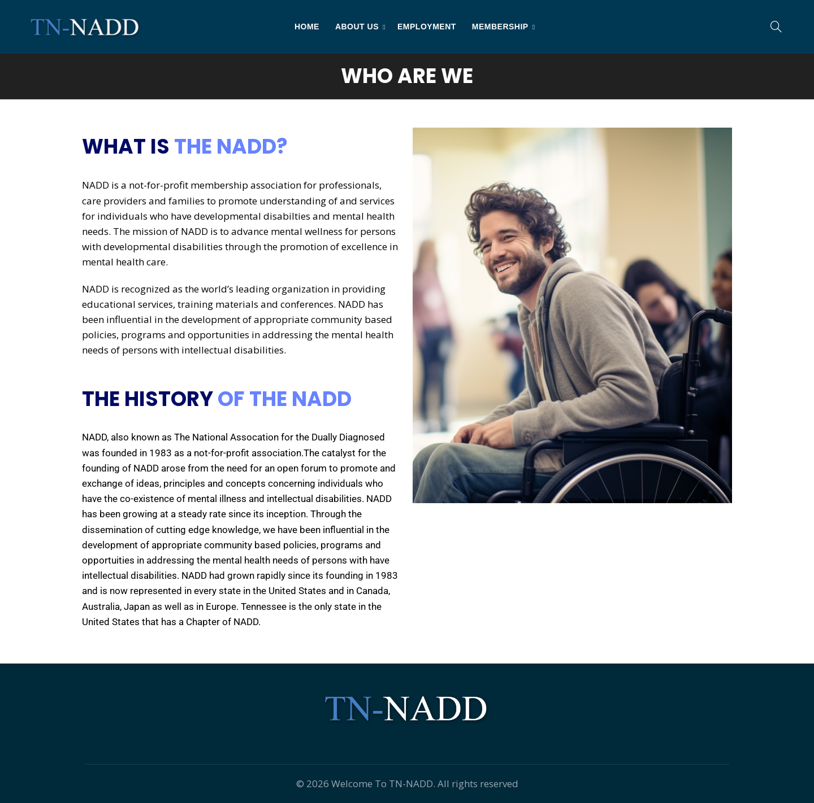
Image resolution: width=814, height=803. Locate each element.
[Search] (776, 26)
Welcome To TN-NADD (382, 783)
